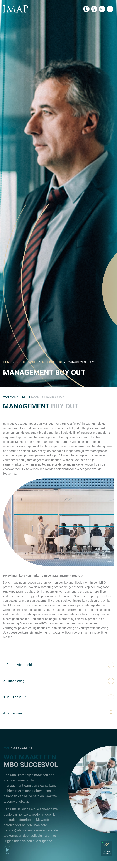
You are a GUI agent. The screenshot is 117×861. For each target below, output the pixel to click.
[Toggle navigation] (110, 9)
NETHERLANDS (26, 362)
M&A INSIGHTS (52, 362)
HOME (7, 362)
